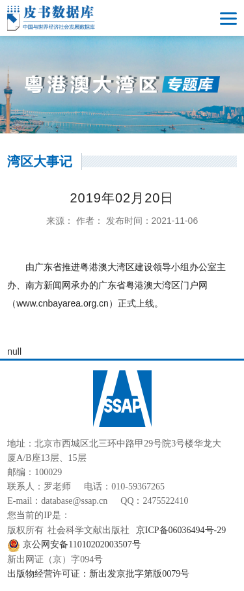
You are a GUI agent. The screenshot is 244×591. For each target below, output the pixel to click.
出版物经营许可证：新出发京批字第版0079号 (98, 574)
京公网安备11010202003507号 (74, 545)
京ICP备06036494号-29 (181, 530)
